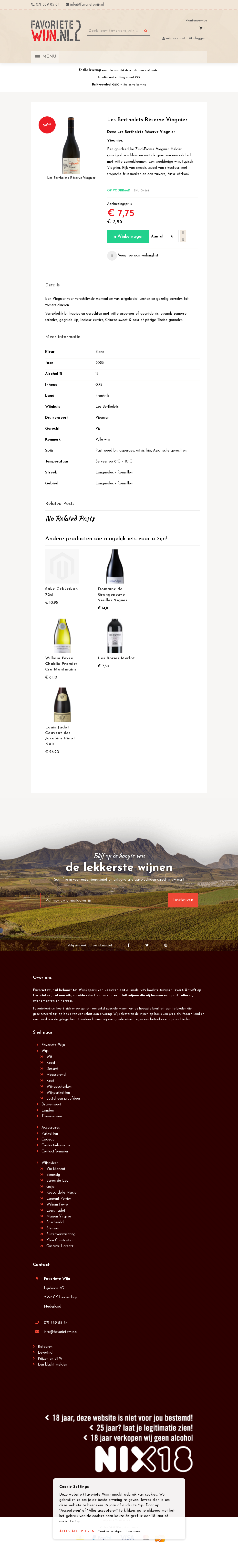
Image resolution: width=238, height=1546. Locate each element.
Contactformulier (54, 1151)
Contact (41, 1265)
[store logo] (56, 30)
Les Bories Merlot (116, 658)
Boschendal (55, 1222)
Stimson (52, 1228)
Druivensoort (51, 1104)
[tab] (122, 285)
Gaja (50, 1187)
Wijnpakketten (58, 1093)
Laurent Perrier (58, 1199)
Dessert (52, 1069)
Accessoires (50, 1128)
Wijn (45, 1051)
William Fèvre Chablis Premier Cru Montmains (61, 663)
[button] (132, 256)
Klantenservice (196, 20)
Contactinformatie (56, 1145)
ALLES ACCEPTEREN (78, 1532)
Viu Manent (55, 1169)
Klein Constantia (59, 1240)
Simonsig (53, 1175)
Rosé (50, 1081)
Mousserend (56, 1075)
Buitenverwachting (60, 1234)
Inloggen (199, 38)
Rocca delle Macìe (61, 1193)
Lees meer (138, 1532)
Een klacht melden (52, 1365)
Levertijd (45, 1353)
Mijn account (176, 38)
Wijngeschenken (59, 1087)
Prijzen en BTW (50, 1359)
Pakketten (49, 1134)
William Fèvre (57, 1205)
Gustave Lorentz (59, 1246)
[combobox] (118, 31)
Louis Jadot (55, 1211)
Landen (47, 1110)
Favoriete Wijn (53, 1045)
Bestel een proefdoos (63, 1099)
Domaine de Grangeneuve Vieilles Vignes (112, 594)
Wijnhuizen (49, 1163)
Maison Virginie (58, 1216)
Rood (50, 1063)
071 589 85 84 (56, 1323)
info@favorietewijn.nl (60, 1332)
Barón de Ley (57, 1181)
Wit (49, 1057)
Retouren (45, 1347)
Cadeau (47, 1139)
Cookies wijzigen (113, 1532)
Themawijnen (51, 1116)
